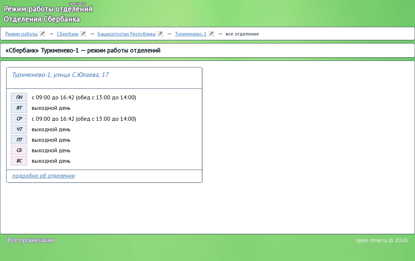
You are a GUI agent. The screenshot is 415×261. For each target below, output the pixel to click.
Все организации (30, 240)
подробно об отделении (43, 175)
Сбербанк (68, 33)
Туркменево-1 (191, 33)
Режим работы (21, 33)
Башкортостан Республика (127, 33)
